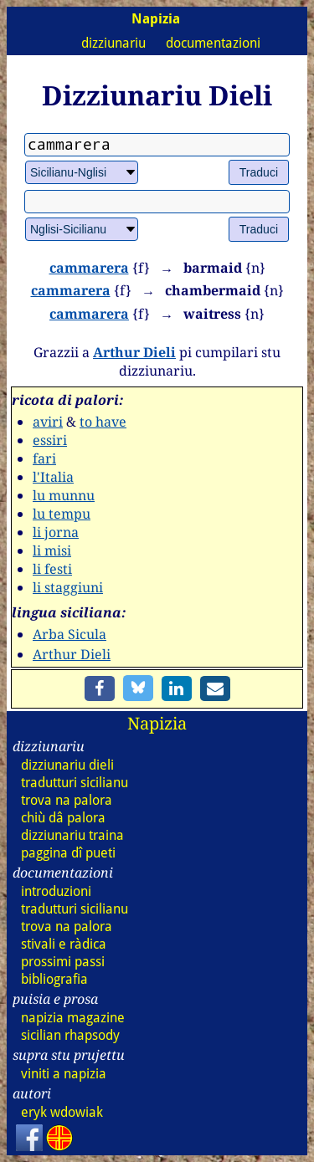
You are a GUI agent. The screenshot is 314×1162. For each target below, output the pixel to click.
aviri (48, 421)
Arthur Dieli (134, 352)
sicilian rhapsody (70, 1035)
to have (103, 421)
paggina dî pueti (68, 853)
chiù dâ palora (63, 818)
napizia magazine (73, 1018)
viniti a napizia (63, 1074)
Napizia (157, 723)
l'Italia (53, 477)
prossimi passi (63, 962)
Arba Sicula (69, 634)
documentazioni (213, 43)
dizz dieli (67, 765)
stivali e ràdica (63, 944)
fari (44, 458)
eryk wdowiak (62, 1112)
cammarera (89, 268)
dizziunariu (113, 43)
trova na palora (66, 800)
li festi (52, 569)
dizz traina (72, 835)
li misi (52, 550)
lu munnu (64, 495)
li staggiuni (68, 587)
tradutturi (74, 783)
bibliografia (54, 979)
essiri (50, 440)
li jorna (56, 532)
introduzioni (56, 891)
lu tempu (61, 513)
